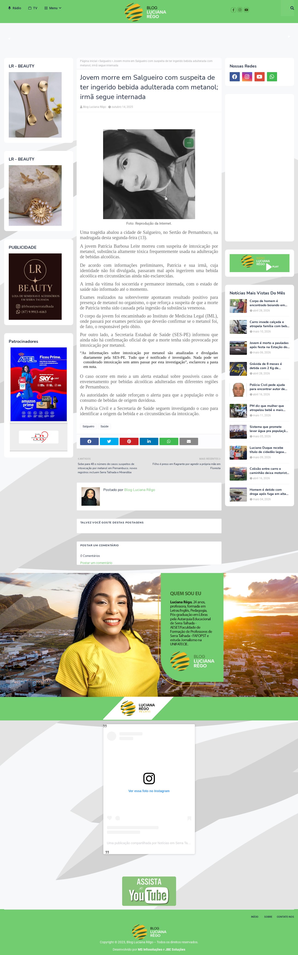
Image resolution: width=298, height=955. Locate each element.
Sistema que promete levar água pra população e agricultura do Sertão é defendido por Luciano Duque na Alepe (268, 429)
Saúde (104, 426)
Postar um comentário (96, 563)
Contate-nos (285, 916)
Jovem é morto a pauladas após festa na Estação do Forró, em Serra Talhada (269, 345)
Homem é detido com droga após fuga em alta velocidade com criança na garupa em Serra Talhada (269, 492)
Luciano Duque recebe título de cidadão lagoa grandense (267, 450)
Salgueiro (105, 61)
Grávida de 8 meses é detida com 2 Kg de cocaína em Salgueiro (266, 366)
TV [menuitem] (32, 8)
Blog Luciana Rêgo (94, 107)
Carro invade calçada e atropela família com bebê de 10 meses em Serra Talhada (269, 324)
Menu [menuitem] (51, 8)
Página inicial (88, 61)
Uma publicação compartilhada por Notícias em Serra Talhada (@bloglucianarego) (166, 843)
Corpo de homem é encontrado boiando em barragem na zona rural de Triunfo (269, 303)
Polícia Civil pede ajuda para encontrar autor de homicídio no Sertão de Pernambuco (267, 387)
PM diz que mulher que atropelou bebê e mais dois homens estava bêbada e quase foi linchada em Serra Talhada (267, 408)
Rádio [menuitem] (14, 8)
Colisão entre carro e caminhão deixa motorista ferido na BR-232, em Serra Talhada (269, 471)
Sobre (268, 916)
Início (254, 916)
